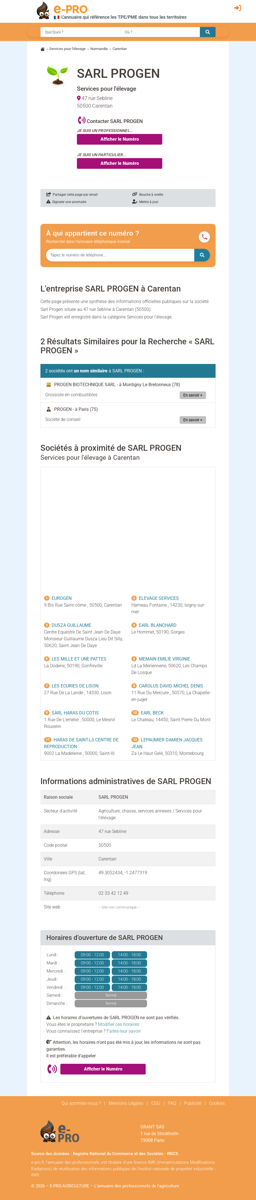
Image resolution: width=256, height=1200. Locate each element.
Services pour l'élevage (67, 49)
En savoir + (192, 395)
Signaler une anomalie (66, 202)
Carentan (120, 49)
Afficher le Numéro (119, 139)
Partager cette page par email (72, 195)
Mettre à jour (145, 202)
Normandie (99, 49)
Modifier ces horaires (118, 1024)
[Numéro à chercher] (120, 255)
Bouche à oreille (147, 195)
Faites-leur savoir (124, 1031)
